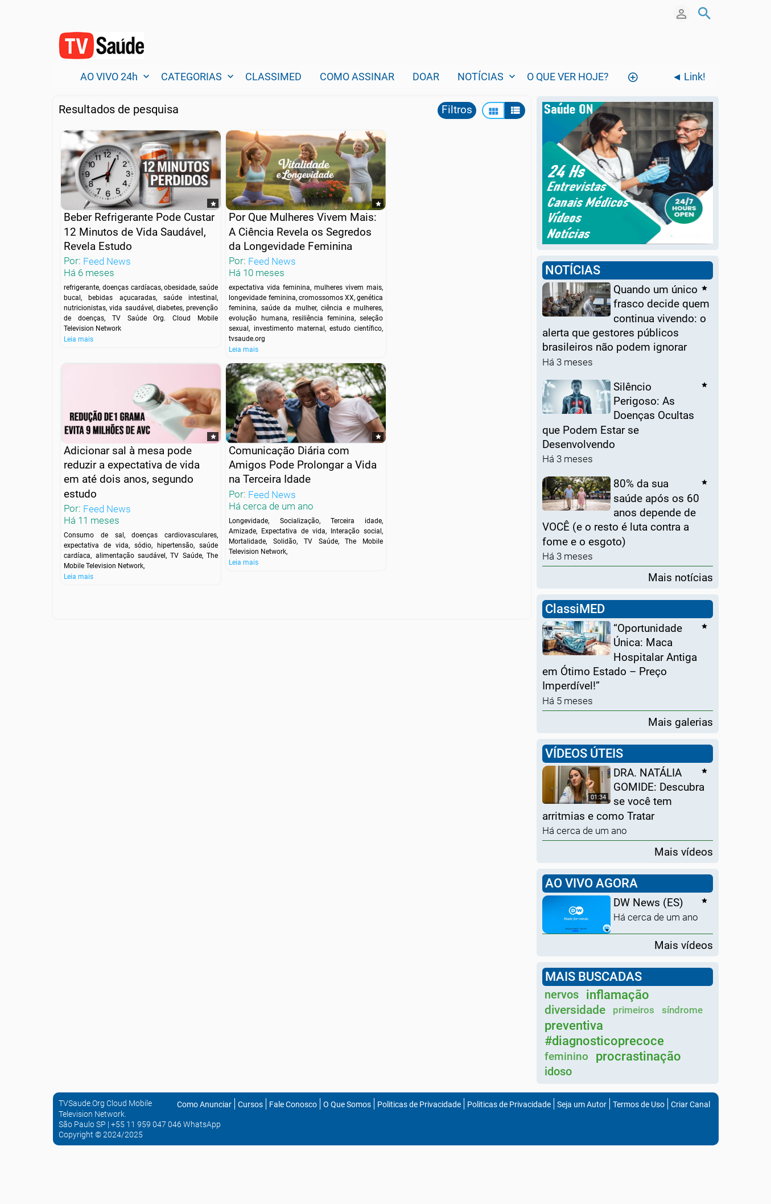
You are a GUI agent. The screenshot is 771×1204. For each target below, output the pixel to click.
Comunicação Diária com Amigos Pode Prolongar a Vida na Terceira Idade (125, 470)
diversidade (575, 1010)
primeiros (633, 1010)
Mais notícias (680, 577)
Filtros (457, 109)
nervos (562, 994)
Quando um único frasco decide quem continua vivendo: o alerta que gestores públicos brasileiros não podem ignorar (626, 318)
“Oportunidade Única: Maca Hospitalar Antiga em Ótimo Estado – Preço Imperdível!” (619, 657)
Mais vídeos (683, 851)
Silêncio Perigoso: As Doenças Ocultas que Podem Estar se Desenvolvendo (618, 415)
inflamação (617, 995)
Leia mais (78, 335)
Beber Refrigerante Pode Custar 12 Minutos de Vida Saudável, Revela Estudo (127, 227)
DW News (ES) (648, 902)
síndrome (682, 1010)
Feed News (107, 256)
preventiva (574, 1025)
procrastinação (638, 1056)
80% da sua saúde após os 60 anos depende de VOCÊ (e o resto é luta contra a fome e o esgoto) (620, 512)
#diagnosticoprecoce (604, 1041)
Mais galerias (680, 722)
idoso (558, 1071)
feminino (566, 1056)
